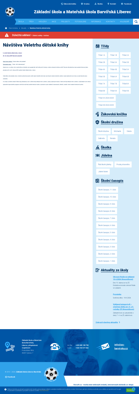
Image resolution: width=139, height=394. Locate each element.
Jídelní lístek (103, 172)
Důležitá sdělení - (30, 35)
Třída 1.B (113, 55)
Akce (54, 21)
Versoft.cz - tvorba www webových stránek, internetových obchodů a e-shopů (103, 385)
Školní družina (103, 131)
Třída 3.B (125, 62)
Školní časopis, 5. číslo (106, 232)
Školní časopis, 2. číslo (106, 254)
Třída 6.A (113, 76)
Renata (112, 138)
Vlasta (129, 131)
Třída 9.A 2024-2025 (106, 98)
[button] (133, 389)
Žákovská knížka (68, 4)
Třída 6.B (125, 76)
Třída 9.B (125, 91)
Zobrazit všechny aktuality (107, 322)
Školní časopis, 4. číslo (106, 240)
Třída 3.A (113, 62)
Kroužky (43, 21)
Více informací (44, 390)
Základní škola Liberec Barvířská (28, 372)
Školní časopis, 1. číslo (106, 261)
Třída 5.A (125, 69)
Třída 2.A (125, 55)
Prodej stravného (123, 164)
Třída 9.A (113, 91)
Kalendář (124, 21)
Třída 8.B (101, 91)
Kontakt (112, 4)
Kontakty (110, 21)
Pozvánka (117, 294)
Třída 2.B (101, 62)
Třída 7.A (101, 84)
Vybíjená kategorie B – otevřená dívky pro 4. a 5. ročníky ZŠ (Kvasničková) (123, 306)
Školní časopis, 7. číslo (106, 218)
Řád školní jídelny (104, 164)
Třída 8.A (125, 84)
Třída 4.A (101, 69)
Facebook (126, 4)
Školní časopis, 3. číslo (106, 247)
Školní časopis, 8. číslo (106, 211)
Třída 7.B (113, 84)
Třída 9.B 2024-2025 (106, 105)
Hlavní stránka (11, 28)
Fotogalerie (80, 21)
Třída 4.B (113, 69)
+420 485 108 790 (82, 345)
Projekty (65, 21)
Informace (96, 21)
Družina (85, 4)
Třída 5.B (101, 76)
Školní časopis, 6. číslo (106, 225)
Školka (99, 4)
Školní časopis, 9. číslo (106, 204)
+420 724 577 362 (82, 348)
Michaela (117, 131)
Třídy (31, 21)
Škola (21, 21)
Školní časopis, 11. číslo (107, 190)
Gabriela (101, 138)
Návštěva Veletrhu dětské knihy (40, 28)
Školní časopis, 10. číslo (107, 197)
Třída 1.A (101, 55)
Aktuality (23, 28)
